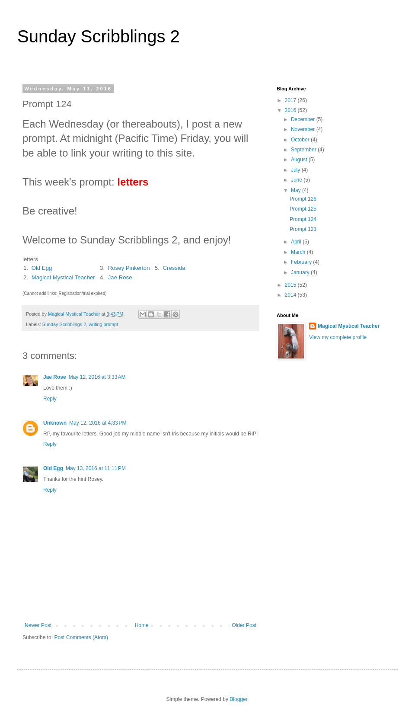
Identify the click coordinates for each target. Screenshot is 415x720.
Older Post (244, 625)
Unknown (55, 423)
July (296, 170)
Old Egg (42, 268)
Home (142, 625)
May (296, 190)
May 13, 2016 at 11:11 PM (96, 468)
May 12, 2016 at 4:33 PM (97, 423)
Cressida (174, 268)
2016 (291, 110)
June (297, 180)
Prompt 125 (303, 209)
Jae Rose (120, 277)
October (301, 140)
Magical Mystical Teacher (63, 277)
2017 (291, 100)
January (301, 272)
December (303, 119)
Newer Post (38, 625)
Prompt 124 (303, 219)
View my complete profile (338, 337)
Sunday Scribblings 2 (98, 36)
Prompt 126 (303, 199)
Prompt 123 (303, 229)
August (300, 160)
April (297, 242)
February (302, 262)
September (304, 150)
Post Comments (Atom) (81, 637)
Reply (50, 399)
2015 (291, 285)
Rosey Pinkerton (129, 268)
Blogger (238, 699)
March (299, 252)
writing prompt (103, 324)
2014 (291, 295)
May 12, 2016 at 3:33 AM (97, 377)
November (303, 129)
